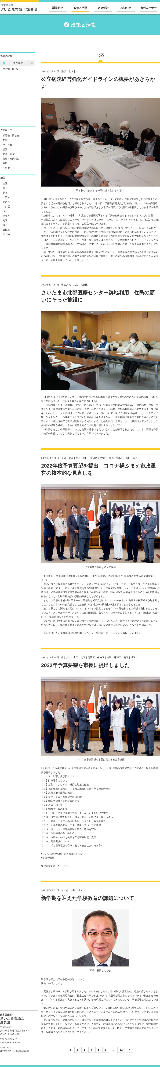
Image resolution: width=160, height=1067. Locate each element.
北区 (71, 71)
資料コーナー (148, 7)
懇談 (63, 71)
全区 (78, 458)
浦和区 (120, 458)
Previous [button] (31, 63)
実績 (5, 163)
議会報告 (103, 7)
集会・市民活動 (11, 158)
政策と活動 (80, 7)
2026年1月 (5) (10, 69)
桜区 (111, 458)
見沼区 (93, 458)
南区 (128, 458)
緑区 (135, 458)
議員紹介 (57, 7)
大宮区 (84, 284)
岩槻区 (6, 229)
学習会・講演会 (11, 135)
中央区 (103, 458)
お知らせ (125, 7)
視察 (5, 149)
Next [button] (4, 63)
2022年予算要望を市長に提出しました (85, 665)
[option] (17, 66)
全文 (117, 632)
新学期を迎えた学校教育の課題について (87, 898)
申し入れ (66, 284)
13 (121, 1049)
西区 (5, 188)
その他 (65, 890)
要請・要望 (67, 458)
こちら (59, 865)
